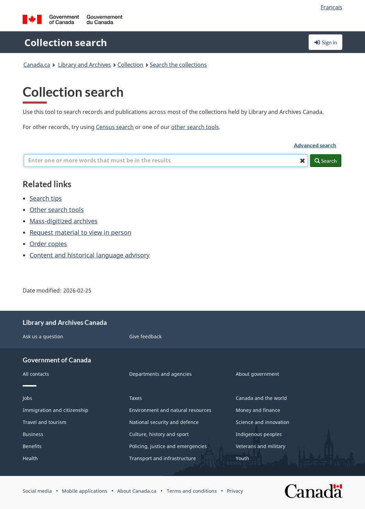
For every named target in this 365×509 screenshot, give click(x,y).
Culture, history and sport (159, 434)
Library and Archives (84, 64)
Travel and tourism (44, 422)
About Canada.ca (136, 491)
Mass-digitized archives (64, 221)
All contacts (36, 374)
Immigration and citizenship (55, 410)
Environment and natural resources (170, 410)
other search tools (195, 127)
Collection (130, 64)
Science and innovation (262, 422)
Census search (115, 127)
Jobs (27, 398)
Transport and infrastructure (162, 458)
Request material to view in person (80, 232)
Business (33, 434)
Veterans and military (260, 446)
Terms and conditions (192, 491)
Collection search (65, 42)
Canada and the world (261, 398)
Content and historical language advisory (90, 255)
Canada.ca (36, 64)
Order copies (48, 244)
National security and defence (164, 422)
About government (257, 374)
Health (30, 458)
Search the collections (178, 64)
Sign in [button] (325, 42)
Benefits (32, 446)
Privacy (235, 491)
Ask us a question (43, 336)
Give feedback (145, 336)
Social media (37, 491)
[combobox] (166, 160)
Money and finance (258, 410)
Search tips (46, 198)
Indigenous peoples (259, 434)
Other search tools (57, 209)
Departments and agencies (160, 374)
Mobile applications (84, 491)
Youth (242, 458)
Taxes (135, 398)
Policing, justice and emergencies (168, 446)
